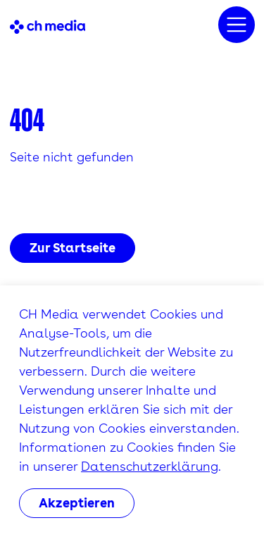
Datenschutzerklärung (149, 466)
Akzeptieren (77, 502)
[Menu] (236, 24)
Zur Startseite (72, 247)
